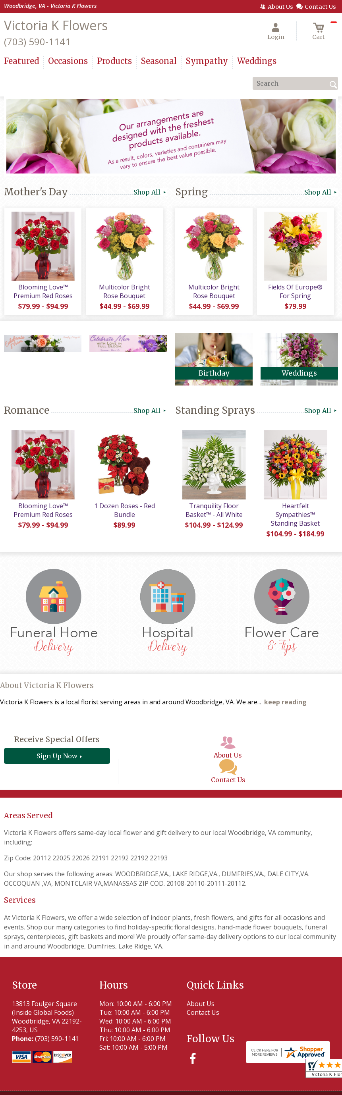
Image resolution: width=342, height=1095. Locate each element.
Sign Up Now (57, 757)
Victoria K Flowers (56, 25)
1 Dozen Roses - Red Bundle (124, 510)
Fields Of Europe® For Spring (295, 292)
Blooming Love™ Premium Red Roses (42, 292)
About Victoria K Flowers (47, 686)
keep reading (285, 702)
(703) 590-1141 (37, 41)
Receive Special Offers (57, 740)
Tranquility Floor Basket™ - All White (213, 510)
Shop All (150, 192)
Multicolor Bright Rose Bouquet (124, 292)
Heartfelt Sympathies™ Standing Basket (295, 515)
